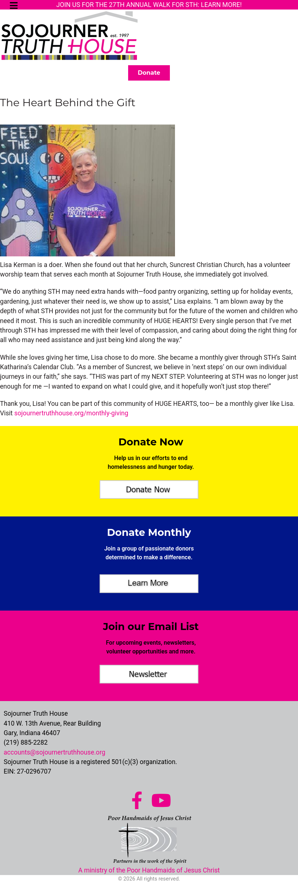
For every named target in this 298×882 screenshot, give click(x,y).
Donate (149, 72)
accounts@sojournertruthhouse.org (54, 751)
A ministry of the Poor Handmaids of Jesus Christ (149, 869)
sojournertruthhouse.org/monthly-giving (71, 412)
